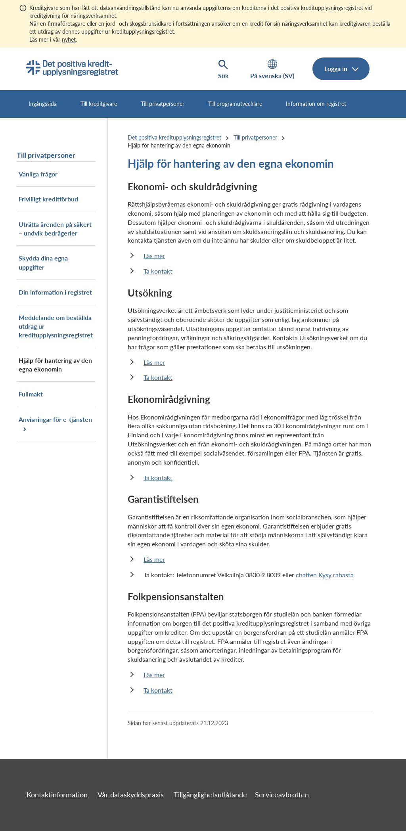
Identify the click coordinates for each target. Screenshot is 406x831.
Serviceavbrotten (282, 794)
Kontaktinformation (57, 794)
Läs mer (154, 255)
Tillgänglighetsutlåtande (210, 794)
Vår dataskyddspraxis (131, 794)
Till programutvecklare (235, 103)
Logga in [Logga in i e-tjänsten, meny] (336, 68)
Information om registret (316, 103)
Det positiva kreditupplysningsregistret (174, 137)
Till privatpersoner (162, 103)
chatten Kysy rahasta (325, 574)
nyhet (69, 39)
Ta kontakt (158, 271)
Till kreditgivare (98, 103)
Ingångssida (43, 103)
